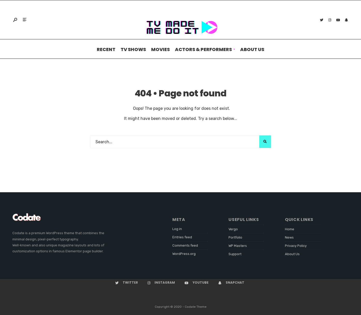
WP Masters (238, 246)
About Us (252, 49)
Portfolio (235, 237)
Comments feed (185, 245)
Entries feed (182, 237)
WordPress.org (184, 254)
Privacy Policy (296, 246)
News (289, 237)
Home (289, 229)
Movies (160, 49)
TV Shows (133, 49)
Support (235, 254)
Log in (177, 229)
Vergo (233, 229)
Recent (106, 49)
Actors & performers (203, 49)
